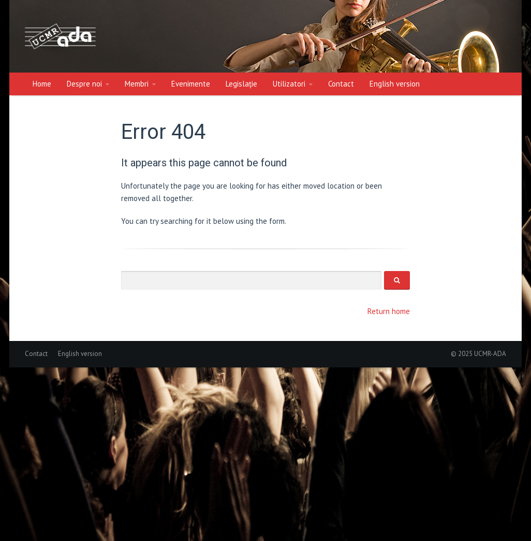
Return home (388, 311)
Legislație (241, 84)
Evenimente (190, 84)
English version (395, 84)
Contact (341, 84)
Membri (137, 84)
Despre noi (84, 84)
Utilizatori (289, 84)
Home (42, 84)
